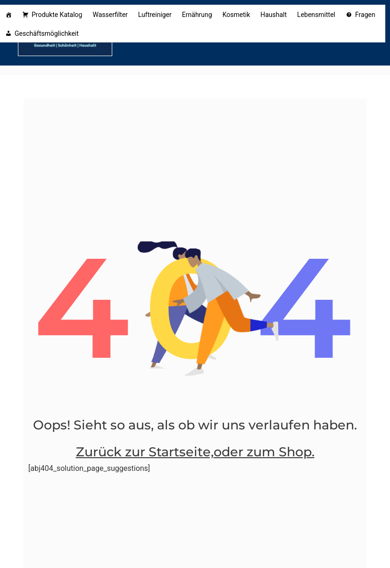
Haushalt (273, 14)
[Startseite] (8, 14)
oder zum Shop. (264, 452)
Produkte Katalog (57, 14)
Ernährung (197, 14)
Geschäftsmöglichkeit (48, 33)
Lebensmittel (316, 14)
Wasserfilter (109, 14)
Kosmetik (236, 14)
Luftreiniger (155, 14)
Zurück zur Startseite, (145, 452)
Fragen (365, 14)
